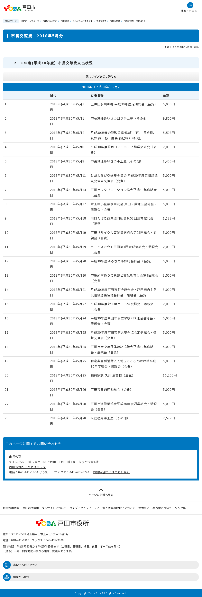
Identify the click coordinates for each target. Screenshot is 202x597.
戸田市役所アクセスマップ (27, 467)
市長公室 (15, 456)
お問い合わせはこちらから (111, 472)
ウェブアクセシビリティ (84, 508)
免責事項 (143, 508)
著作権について (162, 508)
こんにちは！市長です (82, 21)
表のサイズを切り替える (101, 76)
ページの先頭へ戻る (101, 493)
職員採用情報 (11, 508)
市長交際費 (101, 21)
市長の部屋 (115, 21)
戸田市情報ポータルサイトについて (44, 508)
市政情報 (65, 21)
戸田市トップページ (30, 21)
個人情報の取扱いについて (118, 508)
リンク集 (180, 508)
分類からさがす (50, 21)
